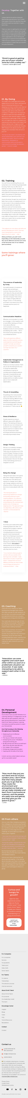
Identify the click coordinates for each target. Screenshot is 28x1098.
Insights (4, 1009)
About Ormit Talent (7, 994)
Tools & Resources (7, 1020)
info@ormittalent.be (10, 1054)
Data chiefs (5, 968)
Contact (4, 1030)
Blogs (3, 1012)
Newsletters (5, 1022)
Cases (3, 1014)
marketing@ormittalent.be (10, 1076)
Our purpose (5, 996)
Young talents (5, 962)
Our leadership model (8, 999)
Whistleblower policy (8, 1085)
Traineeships (5, 981)
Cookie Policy (5, 1083)
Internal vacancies (7, 986)
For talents (5, 978)
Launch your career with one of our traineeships (14, 922)
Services (4, 960)
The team (4, 1002)
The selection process (8, 983)
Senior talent (5, 970)
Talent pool (5, 965)
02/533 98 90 (8, 1057)
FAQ (3, 1017)
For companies (6, 957)
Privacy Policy (5, 1081)
